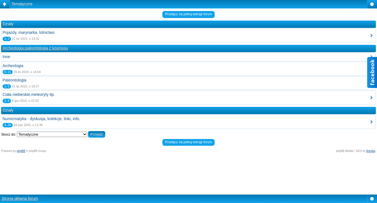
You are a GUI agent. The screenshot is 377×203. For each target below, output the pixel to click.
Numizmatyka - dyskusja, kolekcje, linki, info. (41, 118)
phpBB (21, 151)
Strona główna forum (20, 198)
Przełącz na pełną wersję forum (188, 14)
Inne (6, 56)
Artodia (370, 151)
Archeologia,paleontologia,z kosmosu (35, 48)
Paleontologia (14, 80)
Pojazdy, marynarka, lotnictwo (29, 32)
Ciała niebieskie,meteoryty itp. (29, 94)
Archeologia (13, 65)
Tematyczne (22, 4)
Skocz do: (8, 134)
